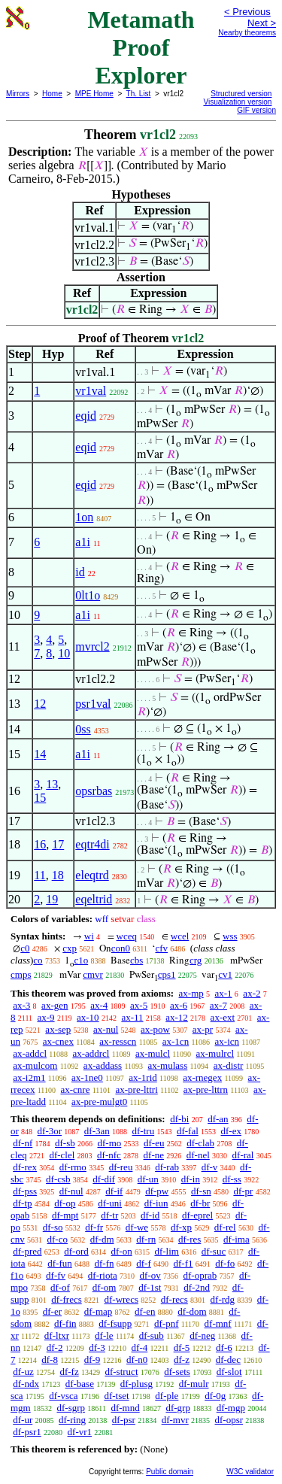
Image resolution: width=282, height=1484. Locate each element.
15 (40, 797)
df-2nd (196, 1287)
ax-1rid (143, 1077)
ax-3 (21, 1005)
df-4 (140, 1347)
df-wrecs (121, 1299)
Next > (261, 23)
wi (89, 936)
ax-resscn (117, 1041)
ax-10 (88, 1017)
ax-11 (132, 1017)
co (37, 960)
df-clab (200, 1143)
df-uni (110, 1203)
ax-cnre (74, 1089)
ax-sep (58, 1029)
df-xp (181, 1227)
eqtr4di (92, 844)
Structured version (241, 94)
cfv (161, 948)
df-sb (65, 1143)
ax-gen (54, 1005)
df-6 (224, 1347)
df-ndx (26, 1383)
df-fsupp (115, 1323)
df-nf (22, 1143)
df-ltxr (56, 1335)
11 (39, 875)
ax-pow (155, 1029)
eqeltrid (93, 899)
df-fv (55, 1275)
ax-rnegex (202, 1077)
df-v (210, 1167)
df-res (189, 1239)
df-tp (22, 1203)
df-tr (109, 1215)
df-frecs (66, 1299)
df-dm (102, 1239)
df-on (121, 1251)
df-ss (232, 1179)
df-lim (166, 1251)
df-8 (49, 1359)
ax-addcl (30, 1053)
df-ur (22, 1419)
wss (230, 936)
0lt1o (87, 595)
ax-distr (229, 1065)
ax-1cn (175, 1041)
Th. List (138, 94)
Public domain (169, 1471)
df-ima (236, 1239)
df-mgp (231, 1407)
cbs (136, 960)
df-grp (177, 1407)
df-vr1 (80, 1431)
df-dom (191, 1311)
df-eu (154, 1143)
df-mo (109, 1143)
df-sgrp (70, 1407)
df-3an (97, 1131)
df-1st (149, 1287)
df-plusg (136, 1383)
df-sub (151, 1335)
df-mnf (218, 1323)
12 (40, 703)
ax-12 (176, 1017)
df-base (79, 1383)
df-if (114, 1191)
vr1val (90, 390)
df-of (60, 1287)
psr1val (93, 703)
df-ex (231, 1131)
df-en (145, 1311)
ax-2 (251, 993)
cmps (21, 974)
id (79, 572)
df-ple (166, 1395)
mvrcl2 (92, 646)
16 (40, 844)
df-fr (94, 1227)
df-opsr (229, 1419)
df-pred (27, 1251)
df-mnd (125, 1407)
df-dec (228, 1359)
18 (58, 875)
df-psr (123, 1419)
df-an (218, 1118)
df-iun (156, 1203)
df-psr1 (27, 1431)
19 (52, 899)
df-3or (50, 1131)
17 (58, 844)
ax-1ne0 (87, 1077)
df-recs (174, 1299)
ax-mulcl (152, 1053)
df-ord (76, 1251)
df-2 (55, 1347)
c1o (81, 960)
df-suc (214, 1251)
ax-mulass (168, 1065)
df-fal (188, 1131)
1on (84, 517)
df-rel (225, 1227)
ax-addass (102, 1065)
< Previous (247, 11)
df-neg (202, 1335)
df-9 (92, 1359)
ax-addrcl (90, 1053)
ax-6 (178, 1005)
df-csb (58, 1179)
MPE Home (94, 94)
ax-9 (46, 1017)
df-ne (154, 1155)
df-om (104, 1287)
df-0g (215, 1395)
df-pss (25, 1191)
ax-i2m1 (29, 1077)
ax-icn (227, 1041)
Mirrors (17, 94)
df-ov (150, 1275)
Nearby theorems (247, 33)
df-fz (68, 1371)
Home (52, 94)
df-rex (25, 1167)
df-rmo (72, 1167)
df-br (200, 1203)
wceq (127, 936)
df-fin (65, 1323)
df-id (150, 1215)
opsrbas (93, 790)
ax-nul (105, 1029)
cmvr (93, 974)
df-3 (97, 1347)
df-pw (156, 1191)
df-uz (23, 1371)
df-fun (59, 1263)
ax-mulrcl (215, 1053)
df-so (53, 1227)
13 (52, 784)
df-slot (229, 1371)
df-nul (71, 1191)
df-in (190, 1179)
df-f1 (183, 1263)
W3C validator (250, 1471)
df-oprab (200, 1275)
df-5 (182, 1347)
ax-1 (223, 993)
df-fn (104, 1263)
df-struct (121, 1371)
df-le (104, 1335)
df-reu (121, 1167)
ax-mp (191, 993)
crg (196, 960)
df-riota (102, 1275)
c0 (24, 948)
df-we (137, 1227)
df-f (143, 1263)
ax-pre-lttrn (205, 1089)
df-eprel (197, 1215)
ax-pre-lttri (136, 1089)
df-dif (103, 1179)
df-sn (201, 1191)
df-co (57, 1239)
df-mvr (175, 1419)
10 (64, 653)
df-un (148, 1179)
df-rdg (223, 1299)
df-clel (61, 1155)
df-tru (143, 1131)
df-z (182, 1359)
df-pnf (166, 1323)
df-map (98, 1311)
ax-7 (218, 1005)
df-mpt (65, 1215)
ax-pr (203, 1029)
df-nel (198, 1155)
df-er (52, 1311)
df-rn (146, 1239)
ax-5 (138, 1005)
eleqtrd (91, 875)
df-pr (243, 1191)
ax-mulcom (35, 1065)
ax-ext (223, 1017)
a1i (82, 542)
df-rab (167, 1167)
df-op (64, 1203)
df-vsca (63, 1395)
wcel (180, 936)
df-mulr (194, 1383)
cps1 (167, 974)
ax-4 (99, 1005)
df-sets (177, 1371)
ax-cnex (58, 1041)
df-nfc (109, 1155)
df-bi (179, 1118)
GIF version (256, 110)
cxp (69, 948)
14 (40, 754)
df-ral (243, 1155)
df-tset (116, 1395)
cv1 (225, 974)
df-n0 (136, 1359)
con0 (120, 948)
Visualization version (237, 102)
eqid (85, 415)
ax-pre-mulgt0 (99, 1101)
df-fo (225, 1263)
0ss (82, 729)
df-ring (72, 1419)
